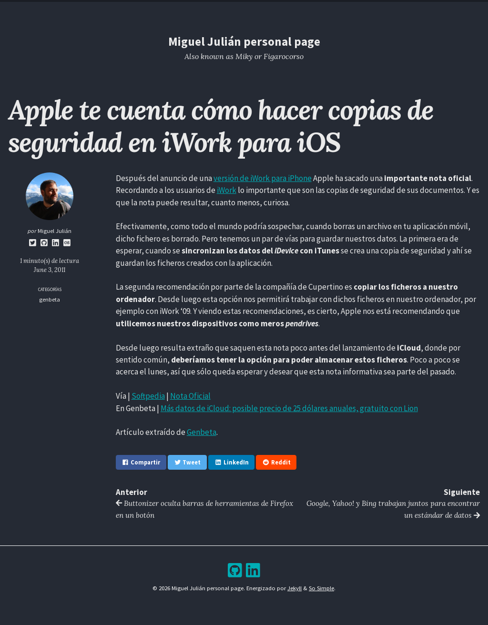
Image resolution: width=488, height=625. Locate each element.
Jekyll (294, 588)
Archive (252, 11)
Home (181, 11)
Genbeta (201, 432)
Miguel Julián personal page (244, 41)
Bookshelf (298, 11)
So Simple (321, 588)
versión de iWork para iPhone (263, 178)
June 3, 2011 (49, 269)
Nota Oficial (190, 396)
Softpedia (148, 396)
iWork (226, 190)
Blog (215, 11)
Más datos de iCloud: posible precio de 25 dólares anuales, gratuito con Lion (289, 408)
